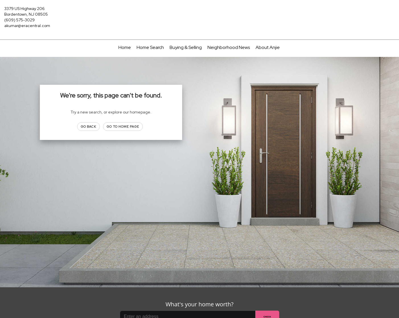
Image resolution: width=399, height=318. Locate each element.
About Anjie (268, 47)
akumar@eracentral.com (27, 25)
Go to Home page (123, 127)
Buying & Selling (186, 47)
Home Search (150, 47)
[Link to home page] (199, 12)
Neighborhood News (228, 47)
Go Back (88, 127)
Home (124, 47)
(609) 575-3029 (19, 19)
